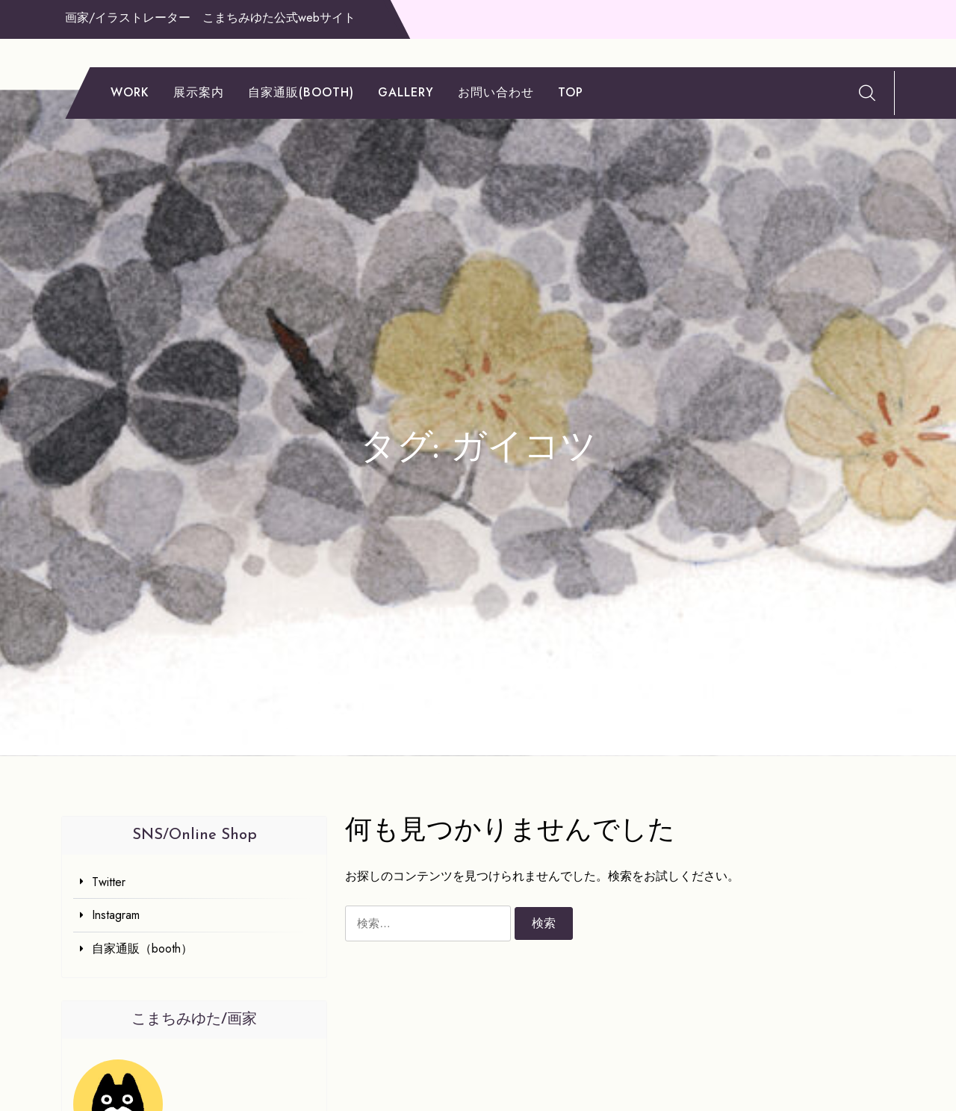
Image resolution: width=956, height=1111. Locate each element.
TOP (570, 92)
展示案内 (198, 92)
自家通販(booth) (301, 92)
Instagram (116, 914)
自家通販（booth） (142, 948)
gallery (406, 92)
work (130, 92)
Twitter (108, 882)
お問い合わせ (496, 92)
